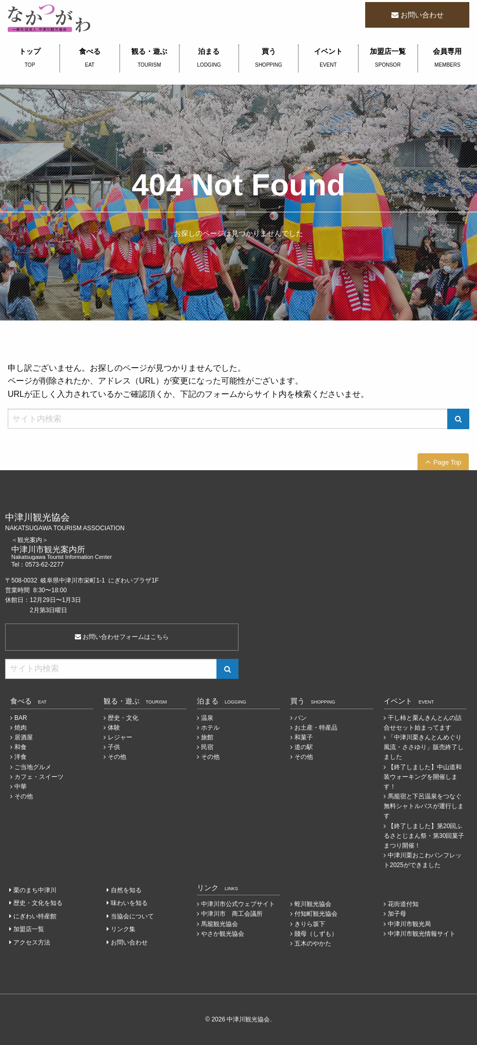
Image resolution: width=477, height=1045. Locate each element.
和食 (20, 747)
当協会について (132, 916)
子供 (114, 747)
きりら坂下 (309, 924)
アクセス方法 (31, 942)
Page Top (447, 462)
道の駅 (303, 747)
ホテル (210, 727)
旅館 (207, 737)
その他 (23, 796)
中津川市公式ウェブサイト (238, 904)
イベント (328, 58)
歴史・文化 (123, 717)
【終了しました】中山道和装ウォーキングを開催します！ (423, 776)
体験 (114, 727)
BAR (20, 717)
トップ (29, 58)
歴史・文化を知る (38, 903)
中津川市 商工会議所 (232, 913)
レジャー (120, 737)
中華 (20, 786)
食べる (89, 58)
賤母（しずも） (315, 933)
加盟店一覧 (388, 58)
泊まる (209, 58)
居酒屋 (23, 737)
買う (268, 58)
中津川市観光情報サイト (421, 933)
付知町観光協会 (315, 913)
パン (300, 717)
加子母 (397, 913)
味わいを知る (129, 903)
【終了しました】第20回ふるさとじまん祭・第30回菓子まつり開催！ (424, 835)
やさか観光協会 (222, 933)
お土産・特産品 (315, 727)
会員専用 (447, 58)
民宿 (207, 747)
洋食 (20, 756)
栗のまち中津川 (34, 890)
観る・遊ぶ (149, 58)
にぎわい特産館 (34, 916)
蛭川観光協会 (312, 904)
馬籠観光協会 (219, 924)
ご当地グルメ (32, 767)
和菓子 (303, 737)
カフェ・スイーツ (39, 776)
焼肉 (20, 727)
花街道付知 (403, 904)
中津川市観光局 (409, 924)
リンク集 (123, 929)
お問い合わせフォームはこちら (122, 636)
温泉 (207, 717)
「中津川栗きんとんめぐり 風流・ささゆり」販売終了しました (424, 747)
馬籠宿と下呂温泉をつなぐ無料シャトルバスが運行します (424, 806)
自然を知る (126, 890)
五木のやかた (312, 943)
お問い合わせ (422, 15)
